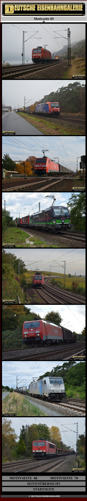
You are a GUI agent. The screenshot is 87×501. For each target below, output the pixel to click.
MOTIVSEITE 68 (23, 478)
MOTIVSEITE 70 (64, 478)
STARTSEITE (43, 489)
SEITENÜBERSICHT (43, 484)
